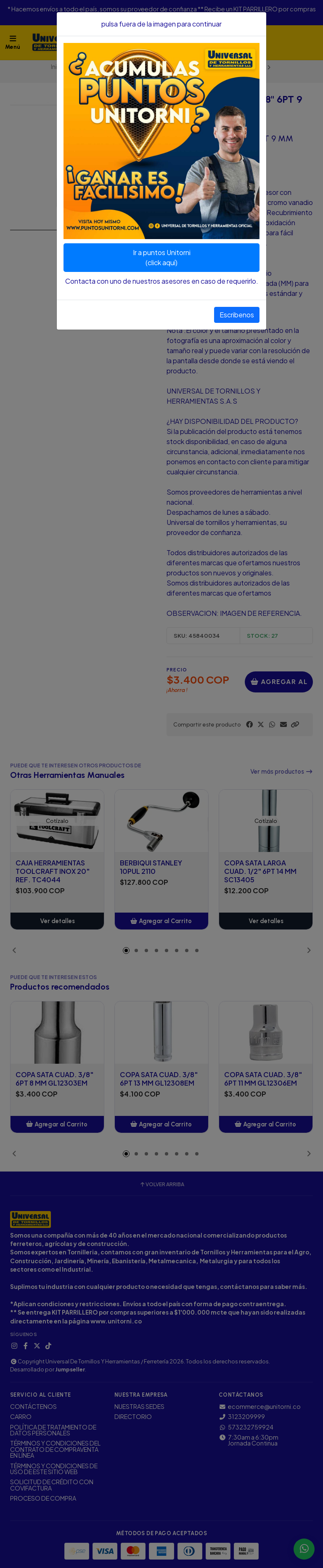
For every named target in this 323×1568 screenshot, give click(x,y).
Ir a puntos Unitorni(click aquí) (162, 257)
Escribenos (237, 314)
